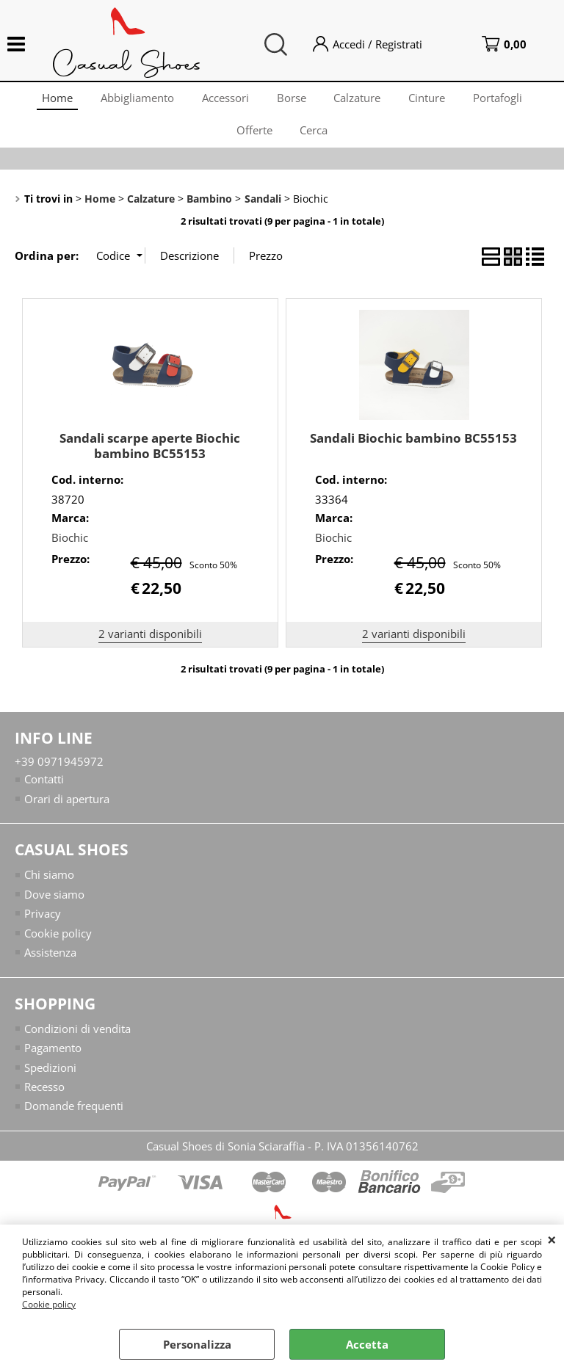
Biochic (69, 545)
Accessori (223, 99)
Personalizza (197, 1344)
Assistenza (50, 961)
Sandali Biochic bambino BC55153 (413, 446)
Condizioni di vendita (77, 1036)
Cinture (430, 99)
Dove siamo (54, 902)
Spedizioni (50, 1075)
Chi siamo (49, 883)
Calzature (359, 99)
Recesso (44, 1095)
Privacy (42, 922)
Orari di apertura (66, 806)
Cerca (315, 135)
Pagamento (53, 1056)
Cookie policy (49, 1304)
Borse (291, 99)
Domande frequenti (73, 1114)
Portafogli (502, 99)
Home (52, 99)
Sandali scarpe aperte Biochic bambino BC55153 (149, 454)
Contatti (44, 787)
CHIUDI (552, 1239)
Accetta (367, 1344)
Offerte (254, 135)
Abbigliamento (134, 99)
